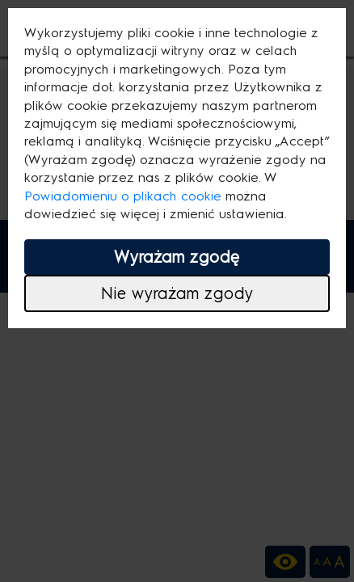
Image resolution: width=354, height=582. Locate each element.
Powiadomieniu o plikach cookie (122, 196)
